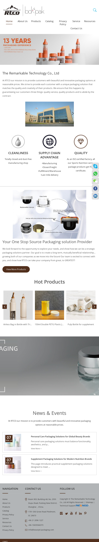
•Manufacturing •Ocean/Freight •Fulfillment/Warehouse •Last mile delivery (49, 169)
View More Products (16, 269)
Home (9, 21)
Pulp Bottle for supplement (81, 324)
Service (76, 21)
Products (36, 21)
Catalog (49, 21)
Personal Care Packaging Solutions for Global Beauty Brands (60, 436)
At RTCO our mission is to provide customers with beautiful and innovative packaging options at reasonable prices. (49, 422)
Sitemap (89, 502)
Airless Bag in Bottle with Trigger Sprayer (18, 324)
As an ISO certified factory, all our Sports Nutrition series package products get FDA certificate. (81, 165)
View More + (36, 448)
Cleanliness (18, 153)
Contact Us (76, 28)
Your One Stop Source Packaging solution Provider (47, 241)
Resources (89, 21)
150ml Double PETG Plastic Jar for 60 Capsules (49, 324)
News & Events (49, 413)
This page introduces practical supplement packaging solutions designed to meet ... (61, 465)
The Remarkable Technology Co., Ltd (30, 73)
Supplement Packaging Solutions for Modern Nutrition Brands (61, 459)
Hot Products (49, 281)
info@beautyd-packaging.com (41, 530)
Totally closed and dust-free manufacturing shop (18, 161)
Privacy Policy (63, 23)
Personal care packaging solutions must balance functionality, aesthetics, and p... (61, 443)
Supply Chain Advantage (49, 155)
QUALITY (80, 153)
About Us (23, 21)
